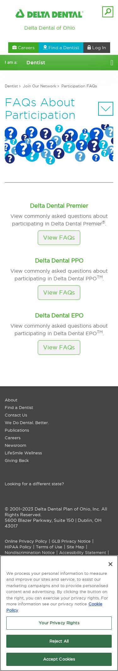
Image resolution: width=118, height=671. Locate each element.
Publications (17, 430)
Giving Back (17, 460)
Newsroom (15, 445)
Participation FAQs (79, 86)
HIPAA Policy (18, 547)
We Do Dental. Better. (27, 422)
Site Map (75, 547)
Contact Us (16, 415)
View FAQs (59, 238)
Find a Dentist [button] (61, 47)
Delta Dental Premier (59, 206)
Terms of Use (49, 547)
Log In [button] (96, 47)
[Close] (110, 564)
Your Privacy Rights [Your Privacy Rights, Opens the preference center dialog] (59, 623)
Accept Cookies (59, 659)
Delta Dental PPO (59, 261)
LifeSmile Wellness (23, 453)
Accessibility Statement (82, 552)
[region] (59, 613)
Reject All (59, 641)
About (11, 400)
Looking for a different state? (34, 483)
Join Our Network (39, 86)
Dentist (11, 86)
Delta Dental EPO (59, 315)
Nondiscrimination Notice (30, 552)
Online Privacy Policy (26, 541)
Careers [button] (23, 47)
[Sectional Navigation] (105, 109)
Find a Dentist (19, 407)
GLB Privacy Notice (71, 541)
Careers (12, 437)
